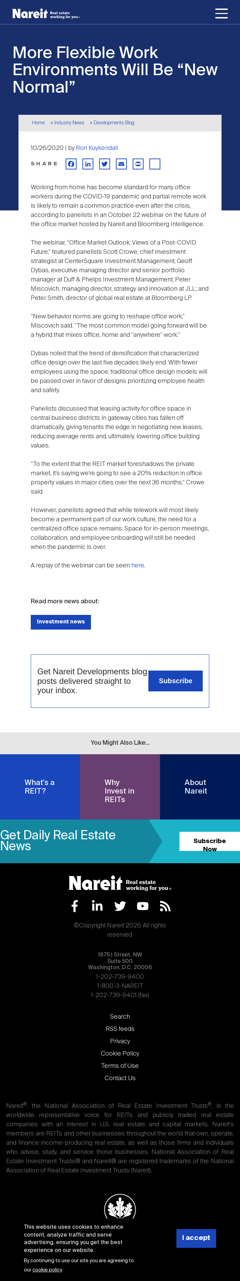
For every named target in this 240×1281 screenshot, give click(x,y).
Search (120, 1017)
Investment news (61, 622)
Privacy (120, 1041)
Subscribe (175, 681)
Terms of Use (120, 1066)
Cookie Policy (120, 1054)
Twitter (120, 906)
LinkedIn (97, 906)
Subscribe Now (210, 844)
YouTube (143, 906)
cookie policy (47, 1270)
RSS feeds (120, 1029)
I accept (196, 1238)
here (137, 566)
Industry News (69, 123)
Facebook (75, 906)
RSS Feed (165, 906)
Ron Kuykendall (97, 148)
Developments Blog (114, 123)
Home (38, 123)
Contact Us (120, 1078)
